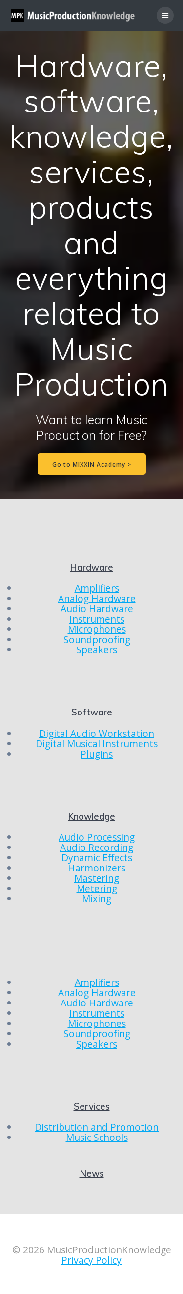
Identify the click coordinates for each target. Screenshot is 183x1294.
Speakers (96, 650)
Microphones (97, 629)
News (92, 1173)
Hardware (91, 567)
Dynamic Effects (96, 857)
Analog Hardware (97, 598)
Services (92, 1106)
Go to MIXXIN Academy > (91, 464)
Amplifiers (97, 588)
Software (91, 712)
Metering (97, 888)
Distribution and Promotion (97, 1127)
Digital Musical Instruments (97, 743)
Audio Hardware (97, 608)
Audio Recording (96, 847)
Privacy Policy (91, 1260)
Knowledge (91, 816)
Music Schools (97, 1137)
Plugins (97, 754)
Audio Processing (97, 837)
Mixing (96, 898)
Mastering (96, 878)
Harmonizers (96, 868)
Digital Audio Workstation (96, 733)
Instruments (96, 619)
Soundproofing (96, 639)
